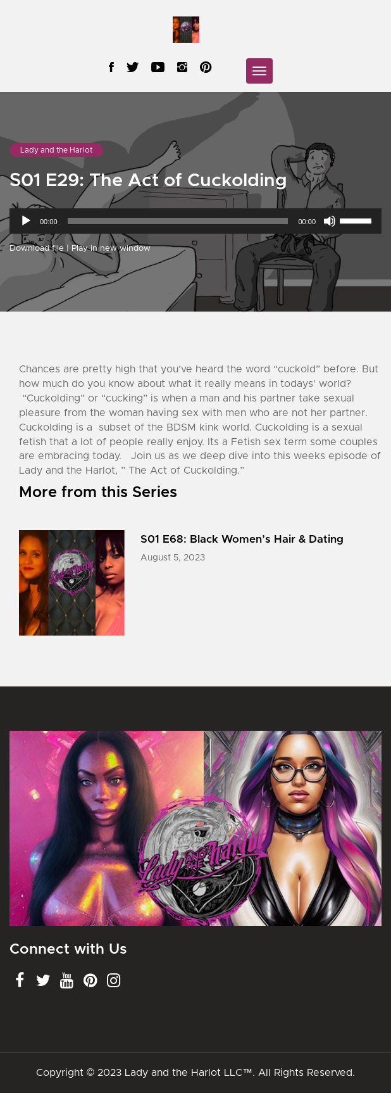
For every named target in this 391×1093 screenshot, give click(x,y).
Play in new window (111, 248)
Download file (36, 248)
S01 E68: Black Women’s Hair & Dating (242, 539)
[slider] (178, 221)
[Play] (26, 221)
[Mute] (329, 221)
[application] (195, 221)
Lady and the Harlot (56, 150)
